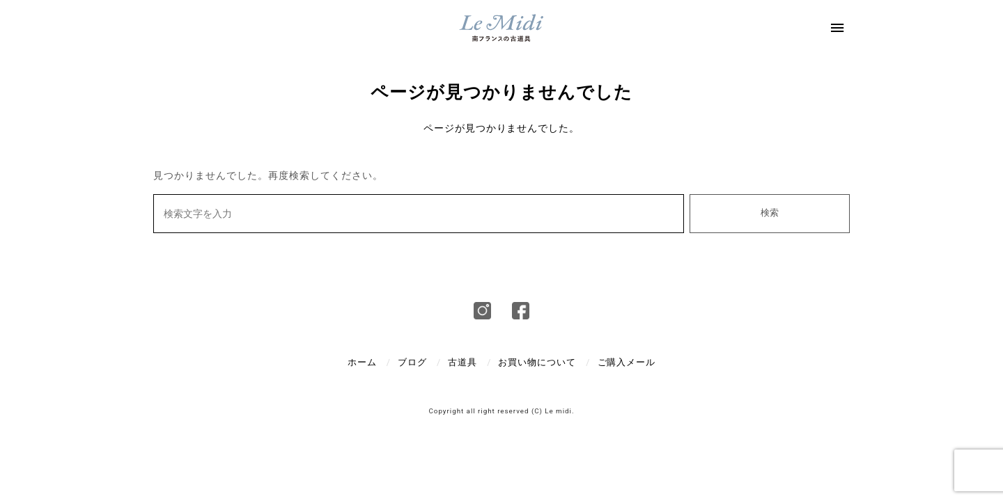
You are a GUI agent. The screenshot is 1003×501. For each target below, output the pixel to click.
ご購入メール (627, 362)
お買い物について (537, 362)
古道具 (462, 362)
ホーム (362, 362)
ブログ (412, 362)
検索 (770, 212)
